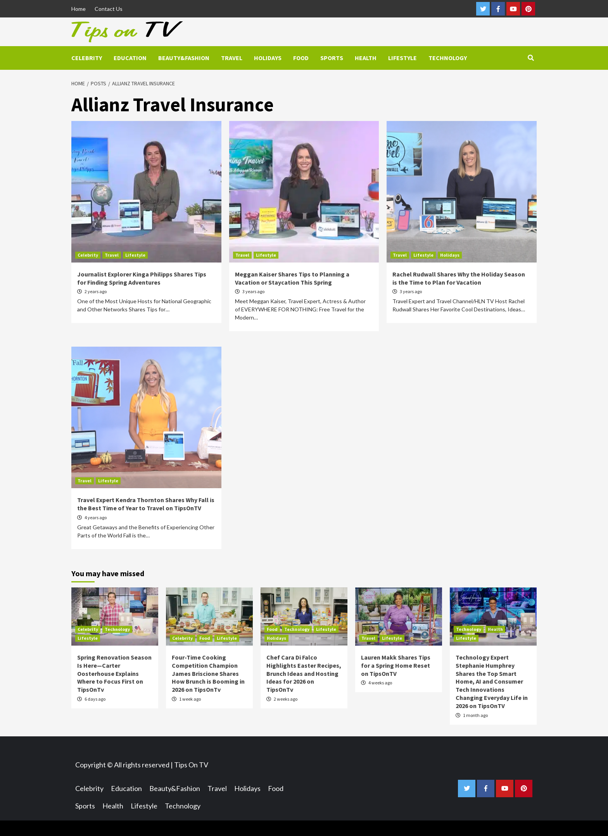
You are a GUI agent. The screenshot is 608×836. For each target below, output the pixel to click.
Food (301, 58)
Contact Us (109, 8)
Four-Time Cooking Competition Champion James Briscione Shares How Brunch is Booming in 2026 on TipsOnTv (208, 673)
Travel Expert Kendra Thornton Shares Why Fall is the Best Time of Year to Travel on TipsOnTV (145, 504)
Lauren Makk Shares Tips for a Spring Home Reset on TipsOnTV (395, 665)
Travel (231, 58)
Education (130, 58)
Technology (447, 58)
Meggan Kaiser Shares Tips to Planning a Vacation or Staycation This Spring (292, 278)
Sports (331, 58)
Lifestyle (402, 58)
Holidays (268, 58)
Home (78, 8)
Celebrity (86, 58)
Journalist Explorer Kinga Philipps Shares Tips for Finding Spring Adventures (141, 278)
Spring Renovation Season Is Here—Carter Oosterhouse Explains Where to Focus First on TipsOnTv (114, 673)
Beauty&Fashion (183, 58)
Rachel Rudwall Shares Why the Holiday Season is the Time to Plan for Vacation (458, 278)
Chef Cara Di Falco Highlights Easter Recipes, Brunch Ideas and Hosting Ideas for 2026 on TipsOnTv (303, 673)
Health (366, 58)
